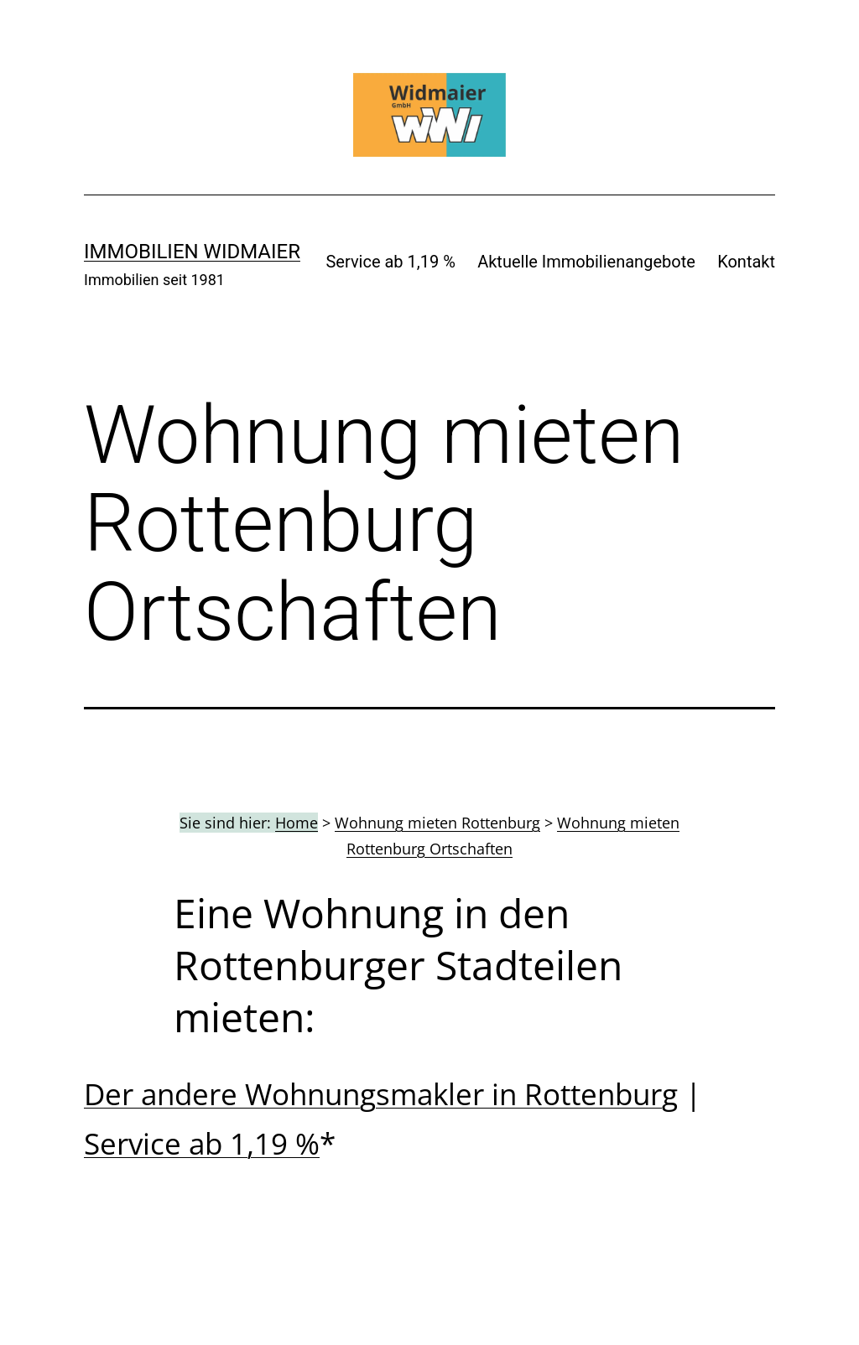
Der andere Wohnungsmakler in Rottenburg (381, 1094)
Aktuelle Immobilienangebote (586, 262)
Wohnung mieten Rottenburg (437, 823)
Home (296, 823)
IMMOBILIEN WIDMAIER (192, 251)
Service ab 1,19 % (390, 262)
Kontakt (746, 262)
